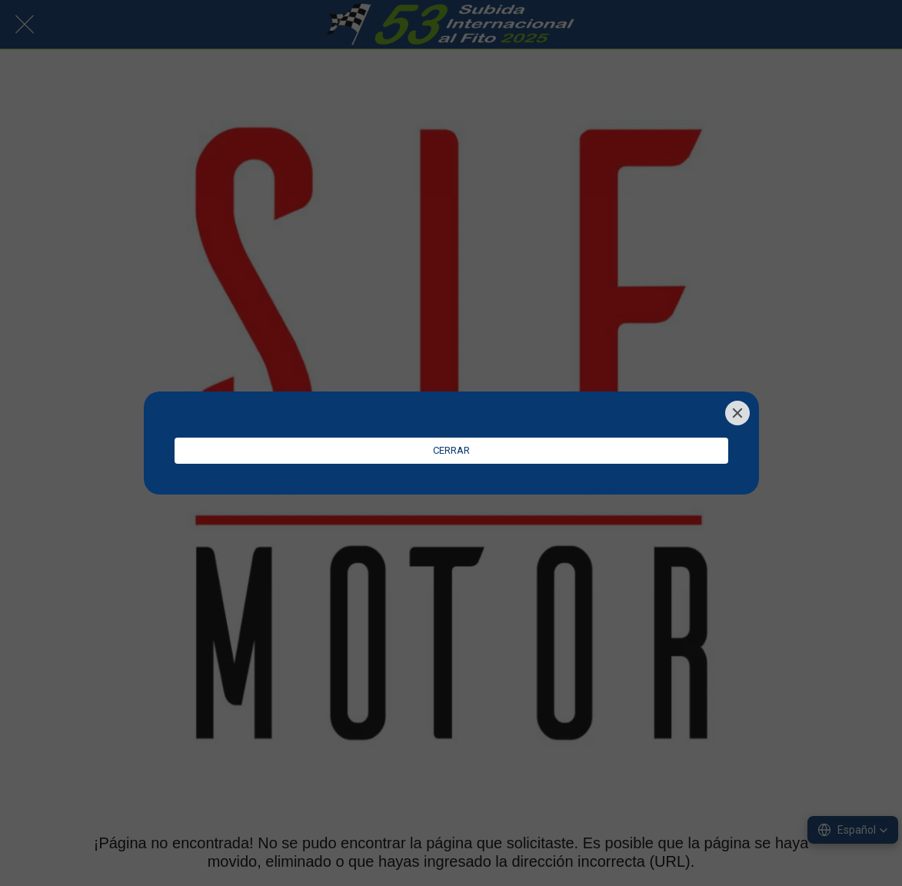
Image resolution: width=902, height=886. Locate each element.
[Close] (737, 413)
